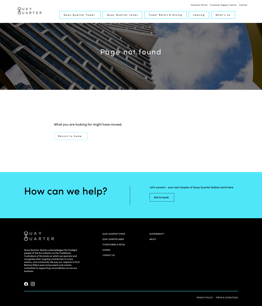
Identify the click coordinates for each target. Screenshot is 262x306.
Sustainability (156, 234)
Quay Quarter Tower (81, 15)
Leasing (199, 14)
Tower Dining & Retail (113, 244)
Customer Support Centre (223, 5)
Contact (243, 5)
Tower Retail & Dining (165, 14)
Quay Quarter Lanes (122, 14)
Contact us (108, 255)
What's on (223, 14)
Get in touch (163, 197)
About (152, 239)
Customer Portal (199, 5)
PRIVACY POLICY (205, 297)
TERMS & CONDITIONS (227, 297)
